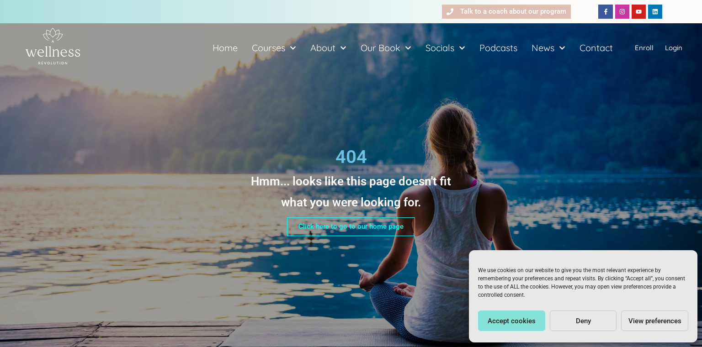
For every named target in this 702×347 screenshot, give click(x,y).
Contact (596, 48)
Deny (583, 321)
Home (225, 48)
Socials (445, 48)
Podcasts (498, 48)
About (328, 48)
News (548, 48)
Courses (274, 48)
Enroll (644, 47)
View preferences (654, 321)
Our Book (386, 48)
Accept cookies (512, 321)
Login (673, 47)
